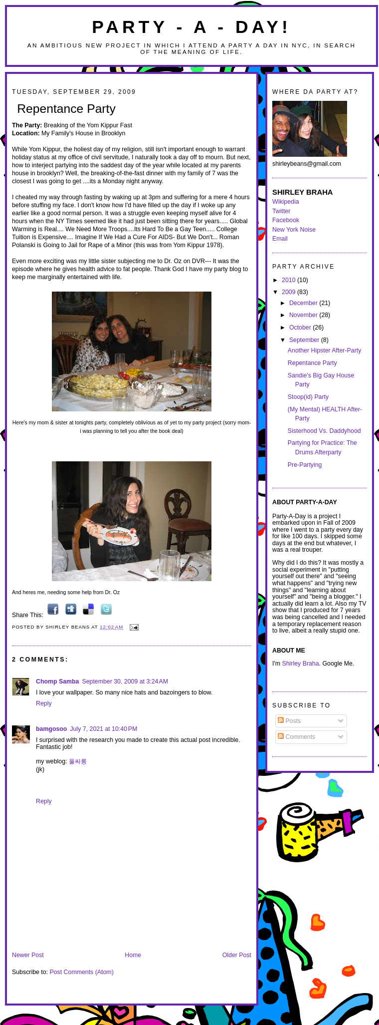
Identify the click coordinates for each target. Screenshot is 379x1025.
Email (280, 238)
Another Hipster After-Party (325, 350)
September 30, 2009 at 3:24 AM (125, 681)
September (305, 340)
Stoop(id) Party (308, 396)
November (304, 315)
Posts (289, 720)
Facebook (285, 220)
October (301, 327)
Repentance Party (66, 108)
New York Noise (294, 229)
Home (133, 955)
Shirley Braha (300, 663)
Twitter (281, 211)
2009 (289, 292)
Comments (296, 736)
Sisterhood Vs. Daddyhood (324, 430)
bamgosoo (51, 728)
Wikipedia (285, 201)
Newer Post (28, 955)
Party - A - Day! (191, 27)
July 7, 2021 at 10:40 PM (103, 728)
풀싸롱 (78, 761)
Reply (44, 703)
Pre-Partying (305, 464)
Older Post (236, 955)
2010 (289, 280)
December (304, 303)
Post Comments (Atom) (81, 972)
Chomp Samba (57, 681)
